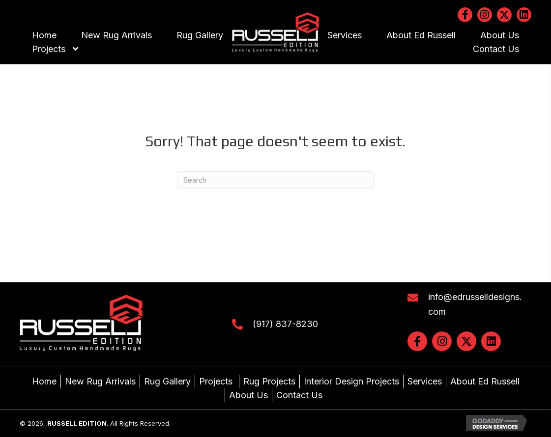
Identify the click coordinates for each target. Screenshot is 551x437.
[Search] (275, 180)
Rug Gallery (167, 381)
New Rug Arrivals (100, 381)
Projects (217, 381)
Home (44, 381)
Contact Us (299, 395)
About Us (248, 395)
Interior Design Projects (351, 381)
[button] (465, 14)
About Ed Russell (485, 381)
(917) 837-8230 (285, 324)
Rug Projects (269, 381)
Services (424, 381)
